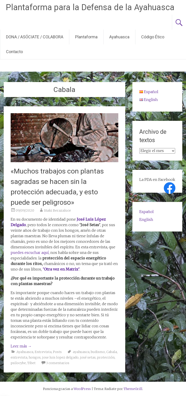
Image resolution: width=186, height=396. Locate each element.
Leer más (21, 346)
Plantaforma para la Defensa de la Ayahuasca (90, 7)
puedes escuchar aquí (30, 252)
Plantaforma (86, 36)
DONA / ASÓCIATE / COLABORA (34, 36)
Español (146, 211)
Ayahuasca (119, 36)
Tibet (31, 363)
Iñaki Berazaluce (57, 210)
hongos (35, 357)
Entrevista (43, 352)
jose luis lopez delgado (60, 357)
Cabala (111, 352)
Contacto (14, 51)
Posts (57, 352)
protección (106, 357)
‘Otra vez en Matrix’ (61, 269)
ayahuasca (81, 352)
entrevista (19, 357)
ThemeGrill (133, 389)
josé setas (88, 357)
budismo (98, 352)
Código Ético (152, 36)
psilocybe (18, 363)
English (146, 219)
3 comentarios (57, 363)
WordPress (82, 389)
